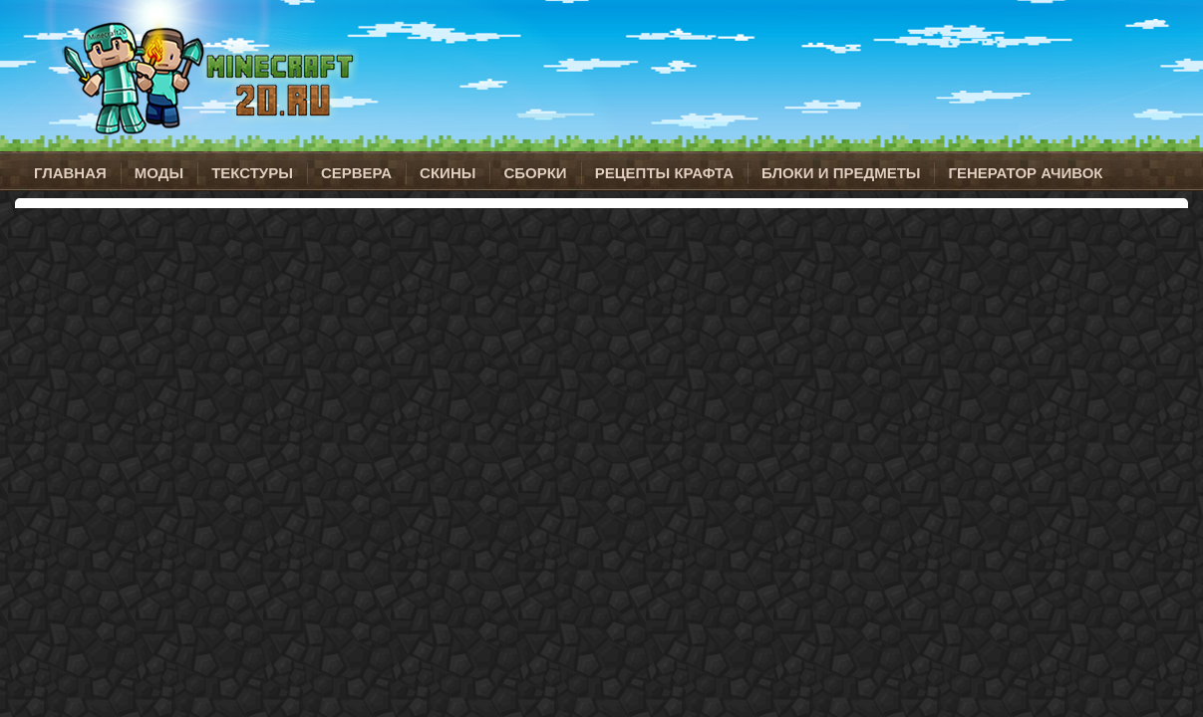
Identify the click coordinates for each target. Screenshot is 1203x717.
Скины (447, 172)
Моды (159, 172)
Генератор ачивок (1025, 172)
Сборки (534, 172)
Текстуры (252, 172)
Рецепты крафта (664, 172)
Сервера (356, 172)
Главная (70, 172)
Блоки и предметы (840, 172)
